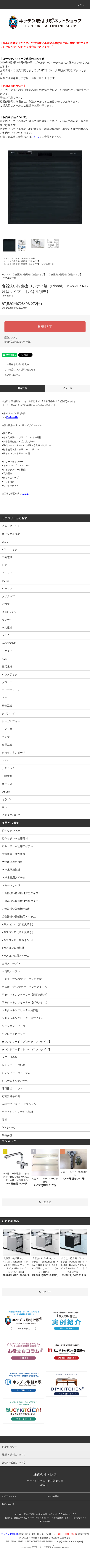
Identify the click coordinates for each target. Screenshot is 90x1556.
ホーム (6, 258)
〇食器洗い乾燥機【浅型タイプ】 (26, 261)
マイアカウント (9, 1496)
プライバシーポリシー (39, 1518)
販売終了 (45, 326)
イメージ (68, 388)
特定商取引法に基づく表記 (17, 341)
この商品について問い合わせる (18, 369)
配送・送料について (51, 1514)
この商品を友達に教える (14, 364)
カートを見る (53, 1496)
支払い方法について (32, 1514)
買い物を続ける (10, 374)
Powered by (45, 1548)
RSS (42, 1521)
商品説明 (23, 388)
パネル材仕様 (48, 264)
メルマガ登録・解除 (60, 1518)
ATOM (47, 1521)
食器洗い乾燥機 (28, 258)
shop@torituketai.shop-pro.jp (69, 1541)
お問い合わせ (8, 1504)
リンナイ (15, 258)
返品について (10, 337)
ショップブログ (77, 1518)
